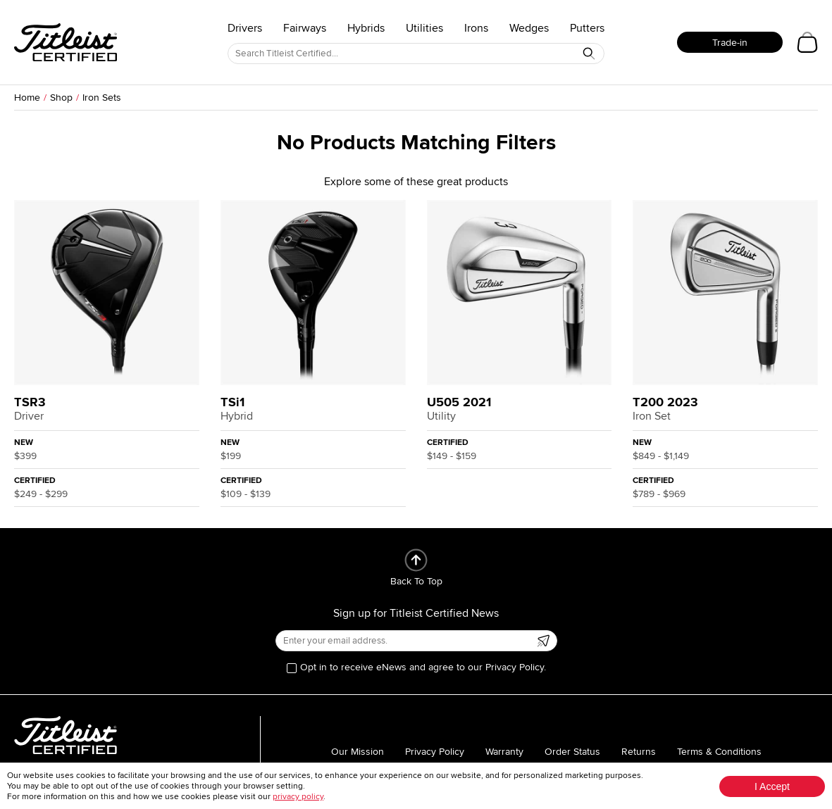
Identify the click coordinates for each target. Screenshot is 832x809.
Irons (476, 28)
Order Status (572, 752)
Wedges (529, 28)
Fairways (304, 28)
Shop (61, 98)
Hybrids (366, 28)
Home (27, 98)
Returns (638, 752)
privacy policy (298, 796)
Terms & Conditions (719, 752)
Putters (587, 28)
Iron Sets (101, 98)
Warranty (504, 752)
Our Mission (357, 752)
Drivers (245, 28)
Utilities (424, 28)
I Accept (772, 786)
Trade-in (729, 43)
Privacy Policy (434, 752)
